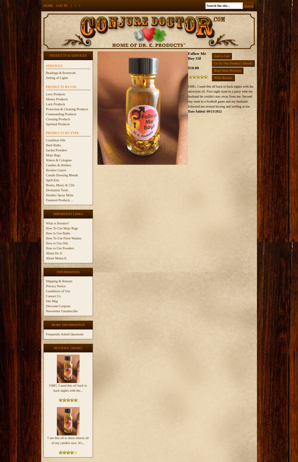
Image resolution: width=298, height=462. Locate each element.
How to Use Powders (60, 248)
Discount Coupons (58, 306)
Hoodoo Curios (56, 170)
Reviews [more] (68, 348)
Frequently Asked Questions (65, 334)
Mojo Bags (53, 155)
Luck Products (55, 104)
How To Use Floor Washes (64, 238)
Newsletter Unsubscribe (62, 311)
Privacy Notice (56, 286)
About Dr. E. (54, 253)
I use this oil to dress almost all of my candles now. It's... (68, 439)
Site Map (52, 301)
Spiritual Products (58, 124)
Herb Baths (53, 145)
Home (48, 5)
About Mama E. (56, 258)
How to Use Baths (58, 233)
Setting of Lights (57, 78)
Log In (61, 5)
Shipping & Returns (59, 281)
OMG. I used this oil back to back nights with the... (68, 386)
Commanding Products (61, 114)
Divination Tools (57, 190)
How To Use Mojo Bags (62, 228)
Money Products (57, 99)
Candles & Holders (58, 165)
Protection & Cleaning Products (67, 109)
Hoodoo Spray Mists (59, 195)
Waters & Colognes (59, 160)
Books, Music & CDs (60, 185)
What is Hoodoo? (57, 223)
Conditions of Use (58, 291)
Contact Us (53, 296)
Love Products (55, 94)
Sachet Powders (56, 150)
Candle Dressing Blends (62, 175)
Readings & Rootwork (61, 73)
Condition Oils (56, 140)
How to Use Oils (57, 243)
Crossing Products (58, 119)
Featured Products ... (59, 200)
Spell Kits (52, 180)
